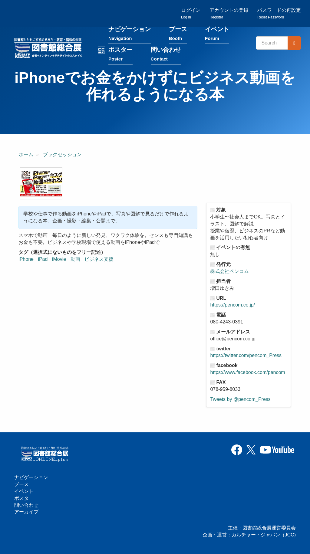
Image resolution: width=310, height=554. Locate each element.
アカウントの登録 (228, 14)
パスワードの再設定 (279, 14)
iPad (43, 260)
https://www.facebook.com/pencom (247, 373)
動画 (75, 260)
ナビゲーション (132, 36)
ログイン (190, 14)
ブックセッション (62, 155)
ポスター (123, 56)
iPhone (26, 260)
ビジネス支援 (99, 260)
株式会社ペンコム (229, 272)
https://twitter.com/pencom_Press (246, 356)
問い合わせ (168, 56)
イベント (220, 36)
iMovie (59, 260)
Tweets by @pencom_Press (240, 399)
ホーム (26, 155)
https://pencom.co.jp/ (232, 305)
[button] (41, 184)
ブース (181, 36)
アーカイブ (26, 511)
